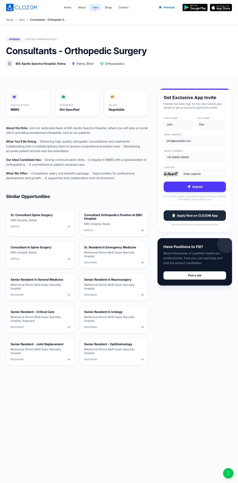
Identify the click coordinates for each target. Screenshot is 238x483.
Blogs (108, 7)
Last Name (203, 118)
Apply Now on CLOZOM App (195, 215)
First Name (171, 118)
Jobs (95, 8)
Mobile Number (173, 151)
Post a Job (194, 275)
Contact (124, 7)
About (81, 7)
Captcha (169, 167)
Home (67, 7)
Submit (194, 187)
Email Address (173, 134)
